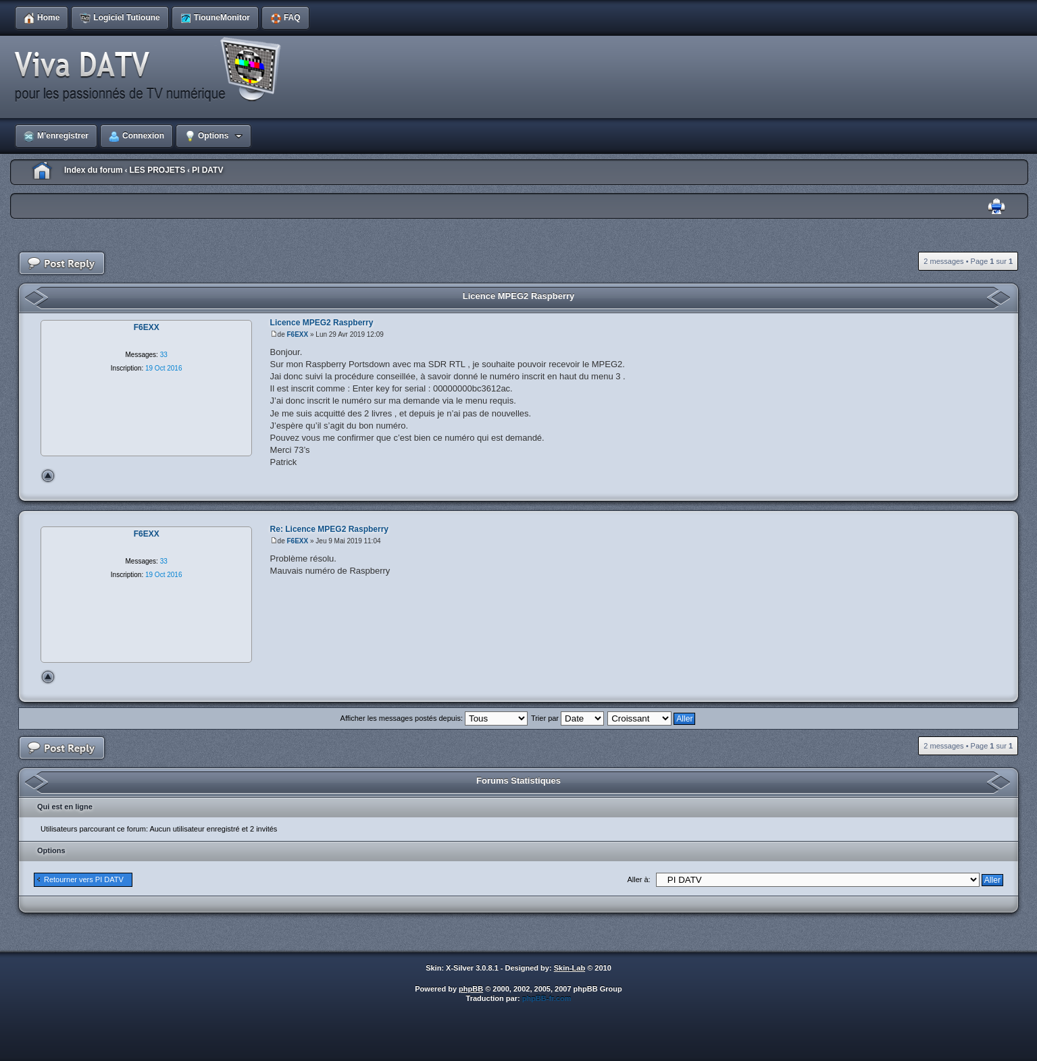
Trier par (567, 718)
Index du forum (93, 170)
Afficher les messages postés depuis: (434, 718)
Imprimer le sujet (996, 206)
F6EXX (298, 334)
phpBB (471, 989)
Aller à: (638, 879)
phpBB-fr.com (547, 998)
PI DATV (207, 170)
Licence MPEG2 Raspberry (518, 296)
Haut (48, 475)
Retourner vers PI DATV (84, 879)
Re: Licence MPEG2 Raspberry (329, 529)
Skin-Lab (569, 968)
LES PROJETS (157, 170)
